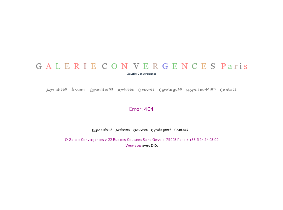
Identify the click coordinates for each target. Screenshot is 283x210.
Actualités (56, 89)
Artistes (126, 89)
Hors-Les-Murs (201, 89)
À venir (78, 90)
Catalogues (170, 89)
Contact (228, 89)
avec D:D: (150, 145)
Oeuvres (146, 89)
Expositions (102, 89)
